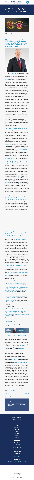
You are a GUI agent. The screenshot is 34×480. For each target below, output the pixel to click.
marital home (7, 154)
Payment (17, 429)
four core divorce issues (14, 137)
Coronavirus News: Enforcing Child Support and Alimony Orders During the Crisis (16, 281)
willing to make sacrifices (18, 157)
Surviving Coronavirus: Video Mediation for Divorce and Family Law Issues (17, 315)
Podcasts (17, 433)
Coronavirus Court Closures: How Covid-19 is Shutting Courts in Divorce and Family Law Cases (17, 288)
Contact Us (17, 435)
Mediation (15, 388)
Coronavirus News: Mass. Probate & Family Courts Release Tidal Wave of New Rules (17, 297)
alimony (25, 147)
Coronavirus (26, 388)
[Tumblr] (20, 461)
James (7, 35)
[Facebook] (8, 461)
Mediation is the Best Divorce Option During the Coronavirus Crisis (17, 309)
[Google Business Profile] (23, 461)
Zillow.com (19, 176)
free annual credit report (22, 184)
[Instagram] (10, 461)
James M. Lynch (20, 388)
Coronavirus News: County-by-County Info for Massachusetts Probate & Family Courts (17, 299)
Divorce (10, 388)
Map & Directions (17, 449)
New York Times (24, 274)
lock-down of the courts (13, 73)
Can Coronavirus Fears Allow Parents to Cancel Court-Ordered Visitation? (16, 291)
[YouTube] (18, 461)
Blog (17, 431)
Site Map (17, 437)
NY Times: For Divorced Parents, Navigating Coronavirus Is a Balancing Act (17, 320)
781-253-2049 (17, 422)
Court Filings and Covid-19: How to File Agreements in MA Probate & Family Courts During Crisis (16, 312)
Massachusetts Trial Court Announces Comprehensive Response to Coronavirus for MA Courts (16, 302)
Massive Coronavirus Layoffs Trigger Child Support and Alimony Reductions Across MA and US (16, 284)
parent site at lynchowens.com (20, 239)
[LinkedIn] (15, 461)
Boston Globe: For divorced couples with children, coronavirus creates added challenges (17, 323)
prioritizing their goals (10, 158)
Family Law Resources (17, 427)
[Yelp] (25, 461)
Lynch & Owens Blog (11, 272)
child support (20, 147)
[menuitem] (14, 474)
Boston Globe (7, 275)
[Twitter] (13, 461)
